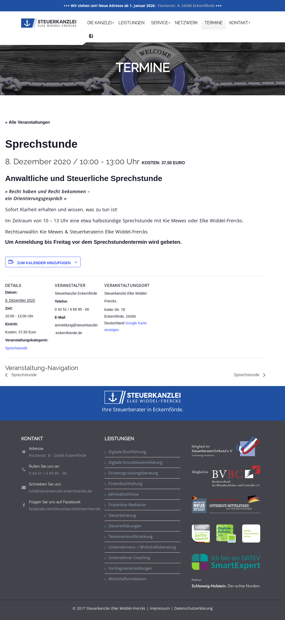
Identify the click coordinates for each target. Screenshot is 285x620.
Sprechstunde (16, 348)
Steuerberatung (122, 515)
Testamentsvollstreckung (130, 536)
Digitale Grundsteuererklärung (135, 462)
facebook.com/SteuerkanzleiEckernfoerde (64, 508)
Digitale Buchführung (127, 451)
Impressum (160, 608)
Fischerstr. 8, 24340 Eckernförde (186, 5)
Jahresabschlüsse (123, 494)
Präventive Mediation (127, 504)
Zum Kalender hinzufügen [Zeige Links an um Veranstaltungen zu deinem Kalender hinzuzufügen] (44, 263)
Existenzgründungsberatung (133, 472)
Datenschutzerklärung (193, 608)
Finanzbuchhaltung (125, 483)
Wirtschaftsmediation (127, 578)
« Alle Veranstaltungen (27, 122)
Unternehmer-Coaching (129, 557)
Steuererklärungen (124, 525)
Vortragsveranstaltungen (130, 568)
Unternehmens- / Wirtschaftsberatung (142, 547)
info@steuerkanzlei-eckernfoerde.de (60, 491)
